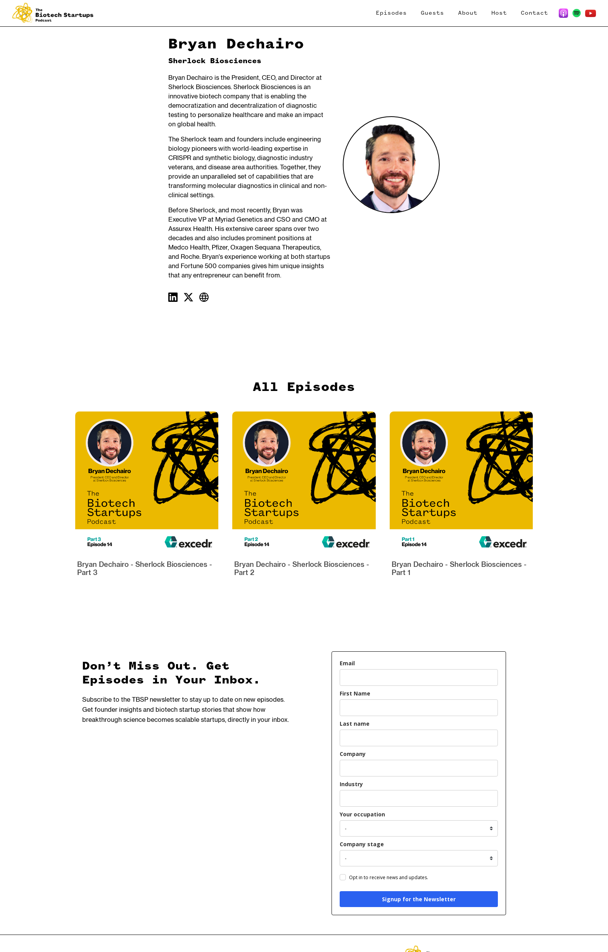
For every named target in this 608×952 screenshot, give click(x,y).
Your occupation (362, 814)
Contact (534, 13)
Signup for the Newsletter (419, 899)
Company (353, 753)
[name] (419, 707)
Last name (355, 723)
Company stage (362, 844)
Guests (432, 13)
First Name (355, 693)
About (467, 13)
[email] (419, 677)
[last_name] (419, 738)
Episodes (391, 13)
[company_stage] (419, 858)
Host (499, 13)
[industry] (419, 798)
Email (347, 663)
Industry (351, 784)
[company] (419, 768)
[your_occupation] (419, 828)
